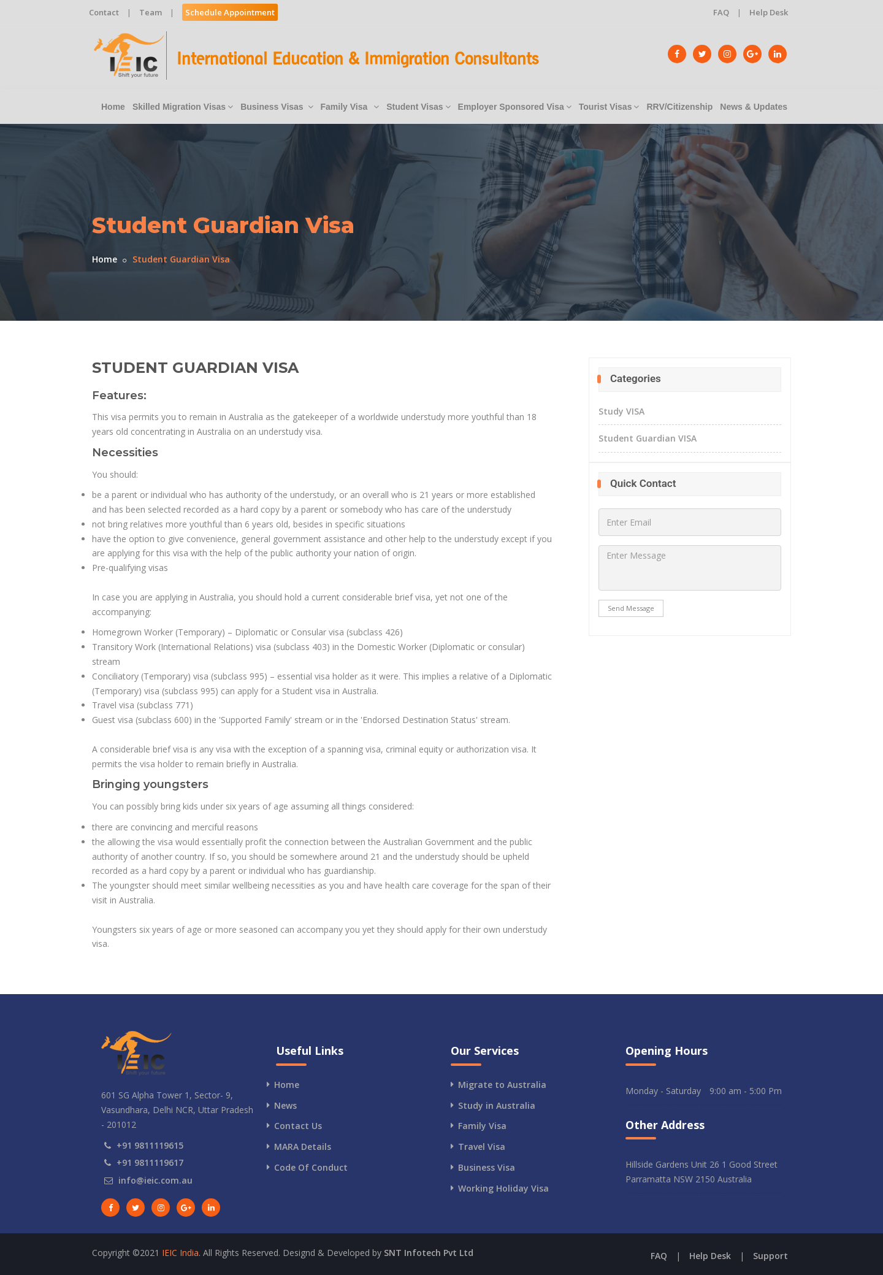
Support (770, 1256)
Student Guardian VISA (647, 438)
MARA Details (302, 1146)
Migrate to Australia (502, 1084)
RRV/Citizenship (679, 107)
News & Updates (753, 107)
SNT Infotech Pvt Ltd (428, 1252)
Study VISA (621, 411)
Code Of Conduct (311, 1167)
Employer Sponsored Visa (514, 106)
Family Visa (350, 106)
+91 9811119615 (150, 1145)
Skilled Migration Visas (182, 106)
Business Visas (276, 106)
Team (150, 12)
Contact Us (298, 1125)
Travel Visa (481, 1146)
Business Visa (486, 1167)
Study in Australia (496, 1105)
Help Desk (768, 12)
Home (113, 107)
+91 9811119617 (150, 1162)
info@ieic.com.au (155, 1180)
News (285, 1105)
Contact (104, 12)
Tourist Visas (609, 106)
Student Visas (418, 106)
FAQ (721, 12)
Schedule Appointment (230, 12)
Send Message (631, 608)
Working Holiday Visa (503, 1188)
